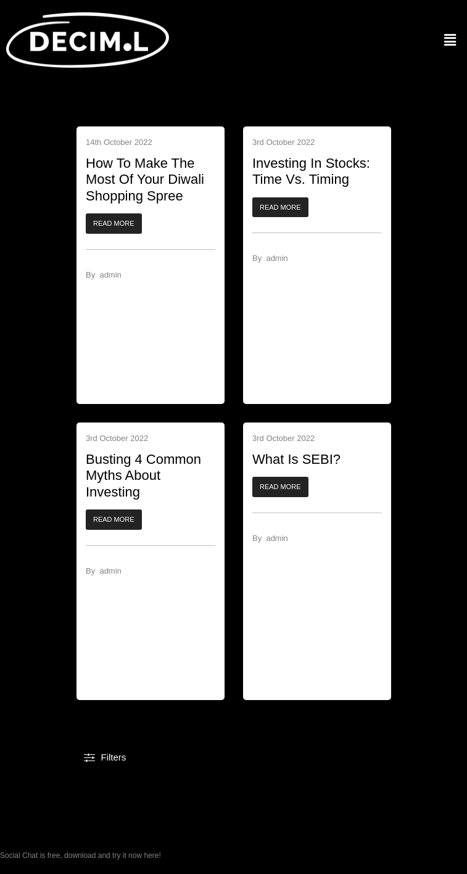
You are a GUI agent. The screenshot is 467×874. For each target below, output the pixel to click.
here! (152, 855)
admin (110, 274)
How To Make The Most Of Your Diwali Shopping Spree (145, 179)
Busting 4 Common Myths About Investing (143, 475)
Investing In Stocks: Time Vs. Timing (311, 171)
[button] (114, 224)
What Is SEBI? (296, 459)
